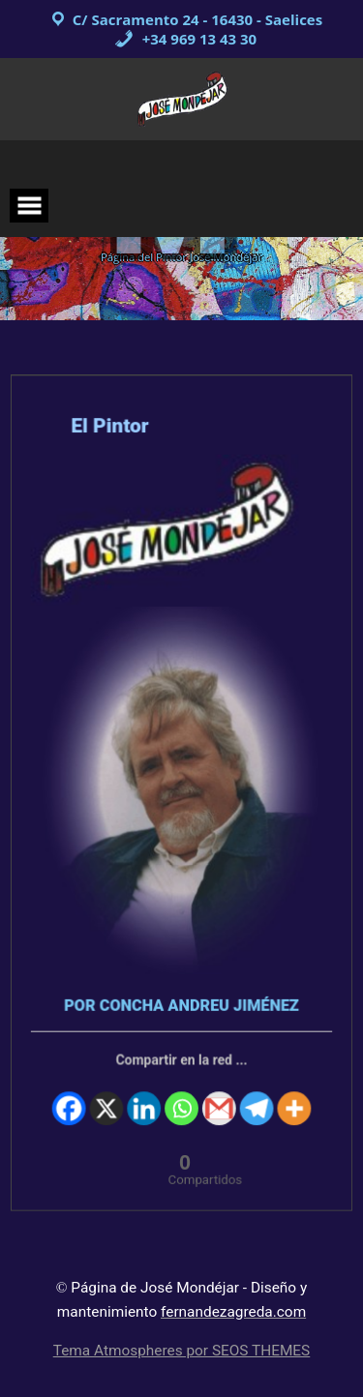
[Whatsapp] (182, 1088)
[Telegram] (254, 1088)
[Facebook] (71, 1088)
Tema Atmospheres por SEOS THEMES (182, 1350)
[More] (291, 1088)
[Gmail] (217, 1088)
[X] (108, 1088)
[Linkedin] (145, 1088)
